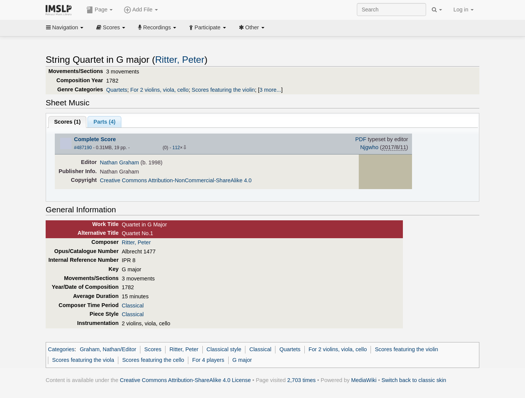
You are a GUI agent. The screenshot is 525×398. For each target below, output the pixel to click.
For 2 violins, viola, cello (159, 90)
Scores (110, 27)
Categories (61, 349)
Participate (207, 27)
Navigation (64, 27)
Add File (141, 9)
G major (242, 360)
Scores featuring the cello (153, 360)
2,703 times (301, 380)
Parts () (105, 122)
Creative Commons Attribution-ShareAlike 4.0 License (185, 380)
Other (251, 27)
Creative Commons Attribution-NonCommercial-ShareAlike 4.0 (176, 180)
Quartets (116, 90)
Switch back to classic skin (414, 380)
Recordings (157, 27)
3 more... (270, 90)
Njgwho (369, 147)
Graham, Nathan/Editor (108, 349)
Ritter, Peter (180, 59)
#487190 (83, 147)
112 (176, 147)
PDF (360, 139)
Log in (463, 9)
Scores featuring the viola (83, 360)
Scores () (67, 122)
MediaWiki (364, 380)
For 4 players (208, 360)
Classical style (224, 349)
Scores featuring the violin (223, 90)
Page (99, 9)
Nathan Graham (119, 162)
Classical (133, 305)
